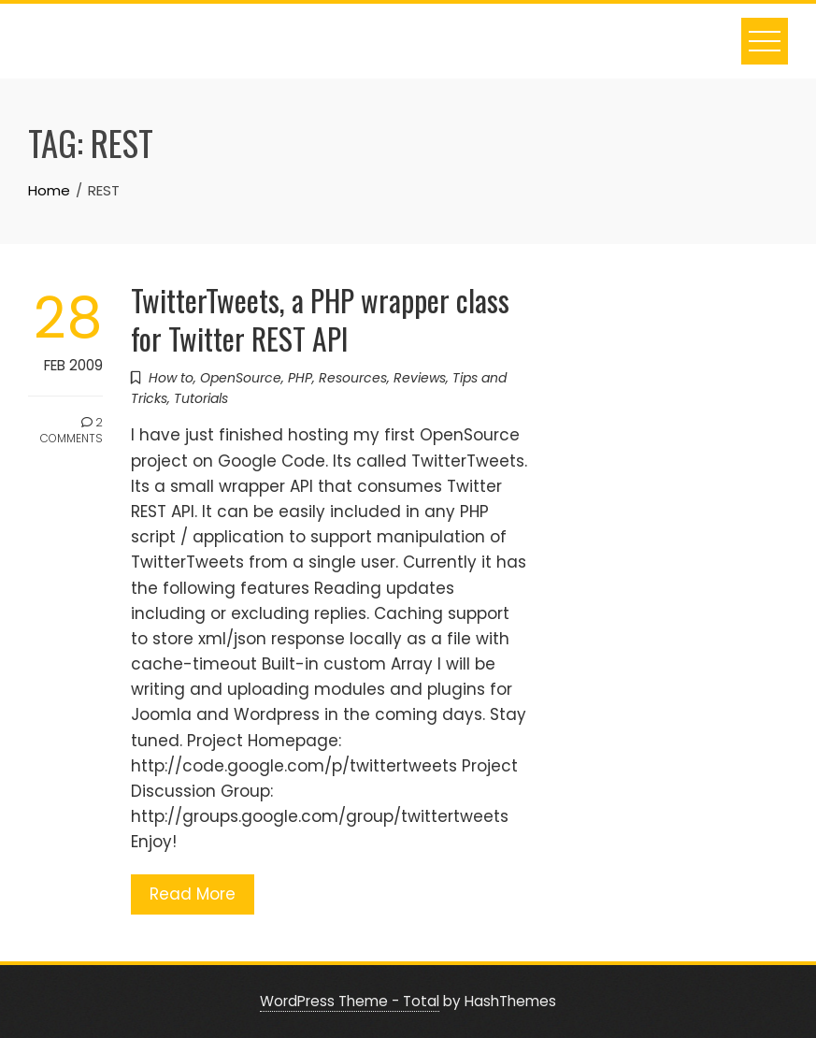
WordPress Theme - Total (349, 1001)
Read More (193, 894)
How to (171, 377)
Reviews (420, 377)
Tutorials (201, 398)
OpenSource (240, 377)
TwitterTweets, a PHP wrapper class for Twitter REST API (320, 319)
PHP (300, 377)
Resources (353, 377)
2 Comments (71, 430)
